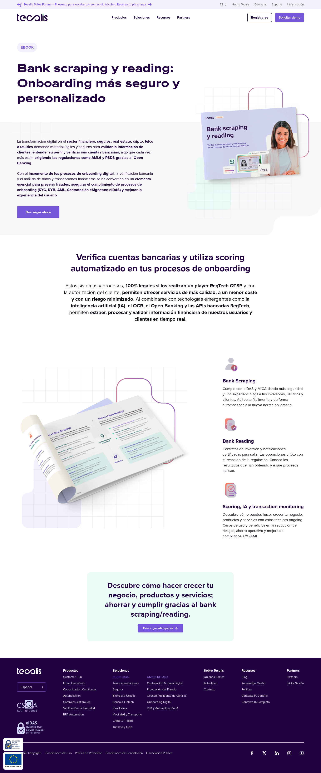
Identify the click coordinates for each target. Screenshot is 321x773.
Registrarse (259, 17)
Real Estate (120, 708)
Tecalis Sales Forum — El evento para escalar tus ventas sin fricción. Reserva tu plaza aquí (85, 4)
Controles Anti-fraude (77, 702)
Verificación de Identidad (79, 708)
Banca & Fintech (123, 702)
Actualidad (210, 683)
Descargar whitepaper (160, 628)
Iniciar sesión (295, 4)
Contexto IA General (255, 696)
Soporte (277, 4)
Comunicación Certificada (79, 689)
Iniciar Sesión (295, 683)
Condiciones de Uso (58, 753)
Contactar (261, 4)
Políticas (247, 689)
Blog (244, 677)
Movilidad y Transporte (127, 714)
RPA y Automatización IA (162, 708)
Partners (183, 17)
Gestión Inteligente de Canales (167, 696)
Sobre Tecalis (241, 4)
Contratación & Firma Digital (165, 683)
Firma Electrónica (74, 683)
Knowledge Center (254, 683)
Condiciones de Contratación (124, 753)
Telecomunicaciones (126, 683)
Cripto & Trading (123, 721)
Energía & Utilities (124, 696)
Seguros (118, 689)
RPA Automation (73, 714)
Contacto (209, 689)
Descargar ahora (38, 212)
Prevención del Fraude (161, 689)
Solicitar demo (289, 17)
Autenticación (72, 696)
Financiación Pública (159, 753)
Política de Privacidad (88, 753)
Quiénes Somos (214, 677)
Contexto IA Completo (256, 702)
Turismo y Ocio (122, 727)
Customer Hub (72, 677)
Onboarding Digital (159, 702)
